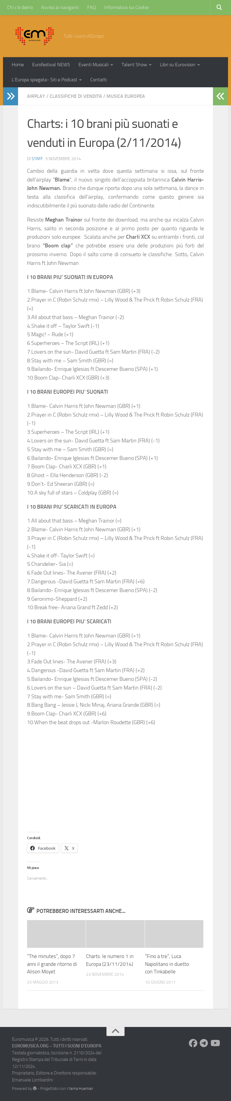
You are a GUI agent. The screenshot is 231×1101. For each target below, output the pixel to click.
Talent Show (134, 64)
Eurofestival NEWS (51, 64)
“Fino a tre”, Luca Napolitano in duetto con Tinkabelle (167, 964)
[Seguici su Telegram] (204, 1043)
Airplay (36, 96)
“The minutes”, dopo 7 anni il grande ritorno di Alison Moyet (52, 964)
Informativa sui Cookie (126, 7)
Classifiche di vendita (76, 96)
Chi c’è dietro (20, 7)
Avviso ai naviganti (60, 7)
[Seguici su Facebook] (193, 1043)
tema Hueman (81, 1088)
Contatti (98, 79)
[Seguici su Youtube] (215, 1043)
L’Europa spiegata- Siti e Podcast (44, 79)
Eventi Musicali (94, 64)
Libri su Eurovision (178, 64)
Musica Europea (125, 96)
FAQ (91, 7)
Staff (37, 158)
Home (18, 64)
